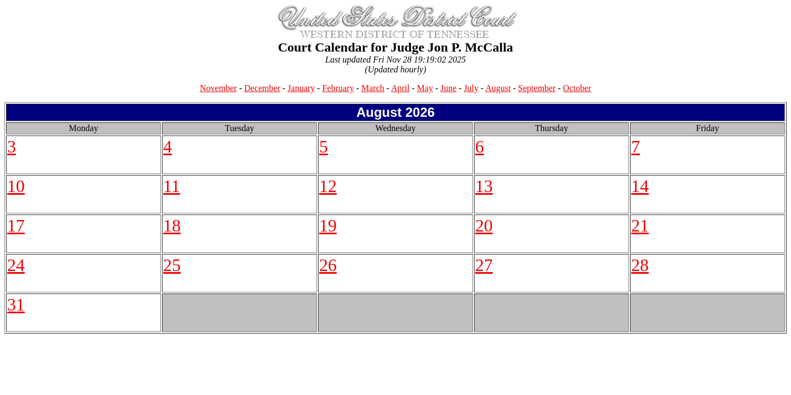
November (218, 88)
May (425, 88)
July (471, 88)
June (448, 88)
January (301, 88)
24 (16, 265)
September (536, 88)
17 (16, 225)
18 (172, 225)
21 (640, 225)
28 (640, 265)
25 (172, 265)
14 (640, 186)
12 (328, 186)
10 (16, 186)
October (577, 88)
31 (16, 304)
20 (484, 225)
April (400, 88)
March (373, 88)
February (338, 88)
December (262, 88)
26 (328, 265)
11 (171, 186)
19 (328, 225)
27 (484, 265)
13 (484, 186)
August (498, 88)
